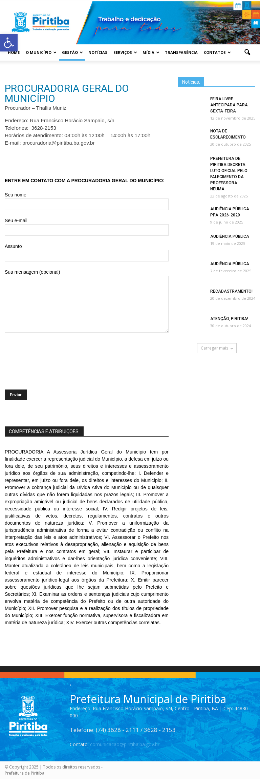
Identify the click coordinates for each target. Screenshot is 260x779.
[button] (247, 52)
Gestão (72, 52)
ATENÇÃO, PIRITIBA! (229, 318)
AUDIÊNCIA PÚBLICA (229, 236)
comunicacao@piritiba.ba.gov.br (124, 744)
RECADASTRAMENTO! (231, 291)
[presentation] (56, 355)
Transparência (181, 52)
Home (14, 52)
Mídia (151, 52)
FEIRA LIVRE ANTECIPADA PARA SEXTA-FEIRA (229, 105)
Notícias (97, 52)
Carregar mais (217, 348)
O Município (41, 52)
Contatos (217, 52)
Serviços (125, 52)
